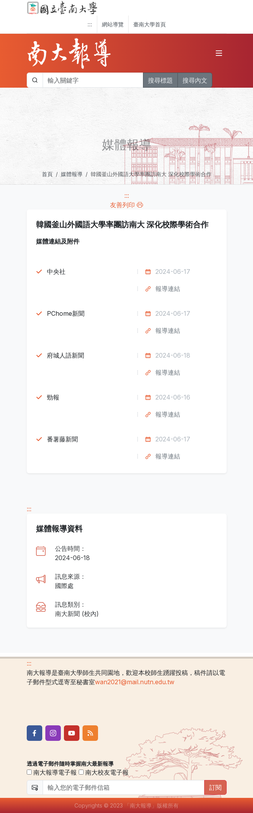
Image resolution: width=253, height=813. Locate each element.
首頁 (47, 174)
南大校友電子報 (104, 772)
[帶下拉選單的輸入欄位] (93, 80)
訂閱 (215, 787)
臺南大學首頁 (149, 24)
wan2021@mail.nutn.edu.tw (134, 682)
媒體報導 (72, 174)
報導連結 (167, 288)
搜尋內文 (194, 80)
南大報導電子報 (52, 772)
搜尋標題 (160, 80)
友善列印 (126, 205)
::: (90, 24)
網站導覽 (113, 24)
